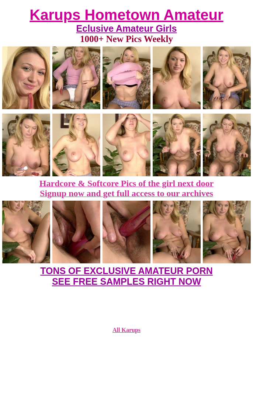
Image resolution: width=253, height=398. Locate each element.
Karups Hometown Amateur (126, 15)
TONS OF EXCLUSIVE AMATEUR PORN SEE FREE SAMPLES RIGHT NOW (126, 276)
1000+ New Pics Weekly (126, 39)
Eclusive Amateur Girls (126, 28)
